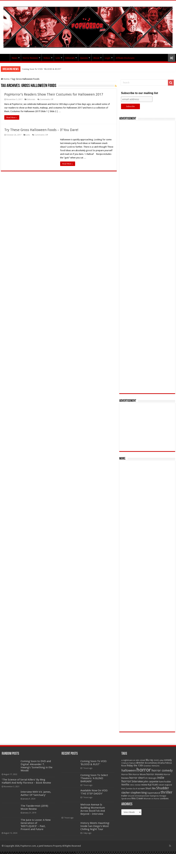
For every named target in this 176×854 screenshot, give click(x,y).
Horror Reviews (30, 58)
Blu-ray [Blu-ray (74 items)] (149, 760)
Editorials (70, 58)
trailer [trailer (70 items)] (124, 795)
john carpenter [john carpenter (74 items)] (151, 781)
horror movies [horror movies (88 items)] (154, 774)
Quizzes (84, 58)
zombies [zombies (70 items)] (164, 798)
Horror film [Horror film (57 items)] (126, 774)
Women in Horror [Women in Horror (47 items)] (152, 799)
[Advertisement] (147, 257)
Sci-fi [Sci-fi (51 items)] (135, 788)
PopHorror (5, 57)
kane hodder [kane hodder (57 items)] (165, 781)
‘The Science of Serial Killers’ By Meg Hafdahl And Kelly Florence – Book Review (26, 781)
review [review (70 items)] (144, 784)
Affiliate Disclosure (125, 58)
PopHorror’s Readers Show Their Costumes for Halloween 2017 (53, 94)
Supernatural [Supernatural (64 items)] (153, 792)
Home (5, 79)
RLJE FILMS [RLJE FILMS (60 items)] (153, 784)
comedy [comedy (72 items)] (168, 760)
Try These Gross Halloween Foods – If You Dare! (41, 130)
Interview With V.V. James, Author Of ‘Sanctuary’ (36, 793)
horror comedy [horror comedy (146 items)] (162, 770)
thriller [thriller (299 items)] (166, 792)
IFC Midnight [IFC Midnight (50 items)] (151, 778)
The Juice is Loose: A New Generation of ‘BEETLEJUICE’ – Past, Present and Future (36, 824)
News (14, 58)
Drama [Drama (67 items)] (161, 763)
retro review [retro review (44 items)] (135, 785)
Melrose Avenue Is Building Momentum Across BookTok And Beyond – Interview (92, 809)
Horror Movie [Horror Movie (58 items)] (139, 774)
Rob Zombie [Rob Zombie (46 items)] (127, 789)
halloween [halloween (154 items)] (128, 770)
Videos (46, 58)
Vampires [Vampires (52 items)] (154, 796)
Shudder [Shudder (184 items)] (162, 788)
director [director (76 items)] (140, 762)
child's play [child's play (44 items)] (158, 760)
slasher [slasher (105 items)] (125, 792)
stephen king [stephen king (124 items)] (138, 792)
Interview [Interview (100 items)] (137, 781)
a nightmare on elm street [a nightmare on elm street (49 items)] (133, 760)
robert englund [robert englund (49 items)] (165, 785)
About (96, 58)
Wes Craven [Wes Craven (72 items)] (137, 798)
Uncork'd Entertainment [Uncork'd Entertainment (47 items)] (138, 796)
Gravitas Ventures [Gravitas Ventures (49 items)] (152, 765)
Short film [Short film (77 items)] (150, 788)
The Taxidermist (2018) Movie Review (34, 807)
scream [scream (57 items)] (141, 788)
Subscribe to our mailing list (139, 93)
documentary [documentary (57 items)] (151, 763)
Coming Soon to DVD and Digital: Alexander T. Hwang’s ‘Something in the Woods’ (36, 766)
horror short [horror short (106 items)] (137, 777)
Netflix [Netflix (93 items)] (125, 784)
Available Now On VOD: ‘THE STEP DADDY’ (94, 792)
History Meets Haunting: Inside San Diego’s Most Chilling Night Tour (95, 826)
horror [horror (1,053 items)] (143, 770)
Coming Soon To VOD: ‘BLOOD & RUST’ (41, 69)
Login (107, 58)
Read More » (11, 117)
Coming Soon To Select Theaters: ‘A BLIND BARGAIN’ (94, 778)
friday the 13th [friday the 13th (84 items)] (135, 765)
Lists (58, 58)
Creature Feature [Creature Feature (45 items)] (128, 763)
